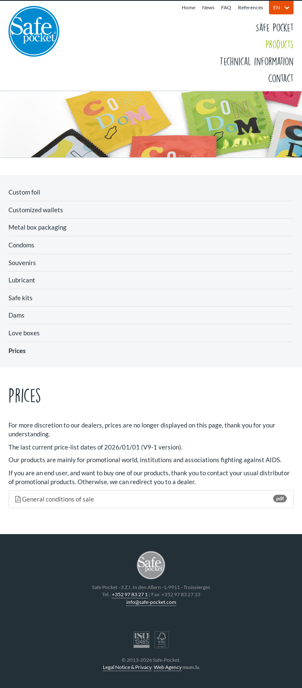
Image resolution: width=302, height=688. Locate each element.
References (250, 7)
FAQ (226, 7)
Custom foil (24, 192)
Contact (281, 78)
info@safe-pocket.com (151, 602)
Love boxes (24, 333)
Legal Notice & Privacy (127, 667)
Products (280, 44)
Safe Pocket (274, 27)
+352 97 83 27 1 (130, 594)
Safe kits (20, 298)
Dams (16, 315)
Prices (17, 350)
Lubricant (21, 280)
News (208, 7)
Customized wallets (35, 210)
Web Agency (168, 667)
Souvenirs (22, 262)
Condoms (21, 245)
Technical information (256, 61)
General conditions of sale (151, 499)
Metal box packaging (37, 227)
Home (188, 7)
